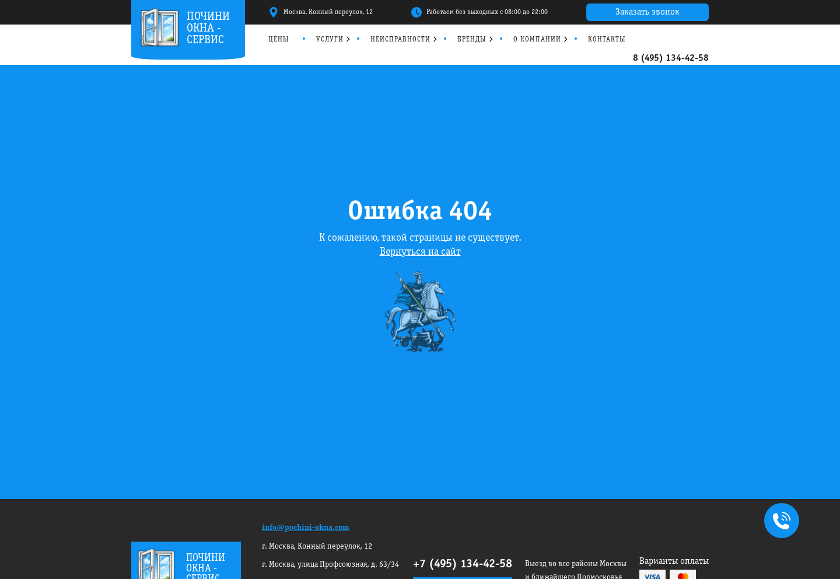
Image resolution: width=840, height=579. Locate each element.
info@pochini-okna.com (305, 528)
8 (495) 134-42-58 (671, 58)
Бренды (472, 39)
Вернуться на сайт (420, 252)
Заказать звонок (647, 12)
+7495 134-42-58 (779, 521)
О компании (537, 39)
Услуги (330, 39)
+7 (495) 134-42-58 (462, 564)
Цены (278, 39)
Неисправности (400, 39)
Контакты (607, 39)
